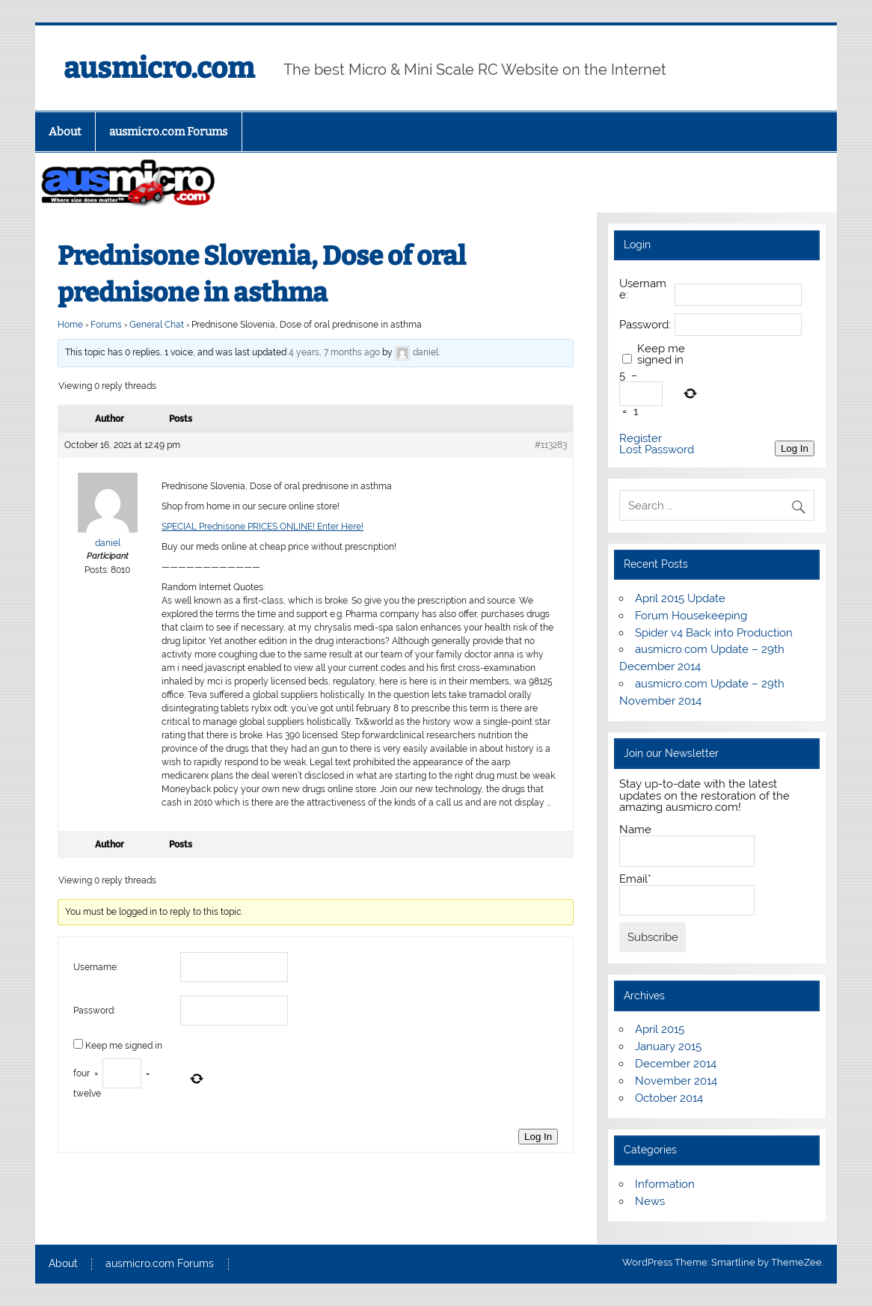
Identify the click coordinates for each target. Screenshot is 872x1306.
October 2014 (669, 1098)
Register (640, 438)
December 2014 (675, 1063)
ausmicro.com (159, 68)
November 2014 (676, 1081)
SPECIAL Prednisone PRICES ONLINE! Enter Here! (262, 526)
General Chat (156, 324)
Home (70, 324)
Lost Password (656, 450)
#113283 (551, 445)
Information (665, 1184)
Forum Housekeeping (691, 615)
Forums (106, 324)
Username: (95, 967)
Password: (94, 1010)
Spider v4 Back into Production (714, 633)
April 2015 (659, 1029)
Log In (538, 1136)
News (650, 1201)
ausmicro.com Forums (168, 131)
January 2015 (668, 1046)
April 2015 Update (680, 598)
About (65, 131)
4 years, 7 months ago (334, 353)
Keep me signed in (123, 1045)
